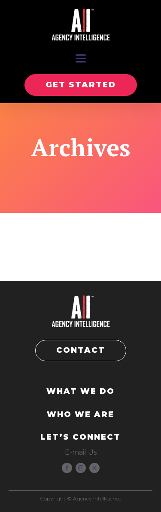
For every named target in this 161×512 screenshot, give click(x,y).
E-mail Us (81, 452)
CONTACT (80, 350)
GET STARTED (81, 84)
